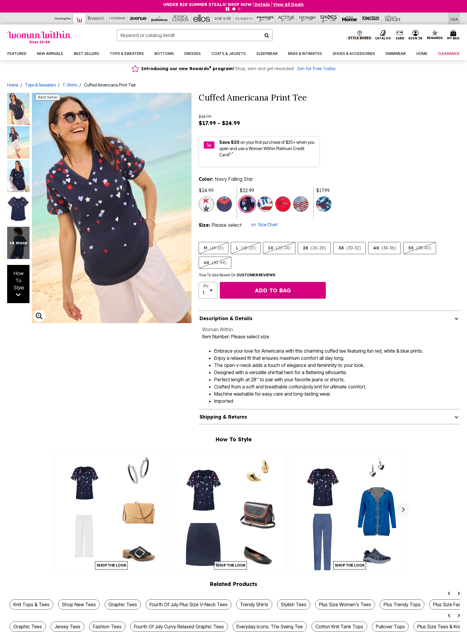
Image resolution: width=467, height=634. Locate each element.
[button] (415, 35)
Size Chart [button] (264, 224)
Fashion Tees (107, 627)
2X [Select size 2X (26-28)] (314, 248)
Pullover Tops (390, 627)
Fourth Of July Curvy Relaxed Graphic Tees (179, 627)
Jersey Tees (67, 627)
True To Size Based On (237, 275)
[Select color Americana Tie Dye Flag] (265, 204)
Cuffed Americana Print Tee (110, 84)
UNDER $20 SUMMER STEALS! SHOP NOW (207, 4)
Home (12, 84)
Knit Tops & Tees (31, 604)
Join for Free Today (316, 68)
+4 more (18, 243)
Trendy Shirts (254, 604)
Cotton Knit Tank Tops (339, 627)
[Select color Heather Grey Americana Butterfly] (301, 204)
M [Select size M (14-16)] (213, 248)
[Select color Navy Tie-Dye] (323, 204)
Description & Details (226, 318)
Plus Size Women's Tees (345, 604)
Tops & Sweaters (40, 84)
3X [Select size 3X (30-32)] (349, 248)
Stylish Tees (293, 604)
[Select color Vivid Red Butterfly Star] (283, 204)
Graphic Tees (122, 604)
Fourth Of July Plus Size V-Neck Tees (189, 604)
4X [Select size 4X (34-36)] (384, 248)
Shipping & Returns (223, 417)
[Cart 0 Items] (454, 35)
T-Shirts (70, 84)
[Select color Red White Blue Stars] (206, 204)
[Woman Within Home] (39, 37)
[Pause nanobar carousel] (227, 9)
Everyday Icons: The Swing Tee (269, 627)
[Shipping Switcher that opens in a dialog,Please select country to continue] (454, 18)
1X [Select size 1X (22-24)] (279, 248)
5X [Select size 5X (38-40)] (419, 248)
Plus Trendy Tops (402, 604)
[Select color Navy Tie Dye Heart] (224, 204)
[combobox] (195, 35)
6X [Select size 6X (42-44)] (215, 262)
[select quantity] (208, 290)
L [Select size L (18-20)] (246, 248)
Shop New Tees (79, 604)
